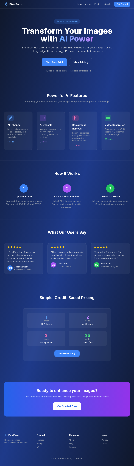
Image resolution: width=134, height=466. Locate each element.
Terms (104, 443)
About (88, 4)
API (38, 447)
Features (40, 440)
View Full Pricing (67, 353)
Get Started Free (67, 406)
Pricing (97, 4)
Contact (72, 447)
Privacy (105, 440)
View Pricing (81, 62)
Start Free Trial (54, 62)
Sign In (107, 4)
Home (79, 4)
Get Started (122, 4)
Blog (71, 443)
